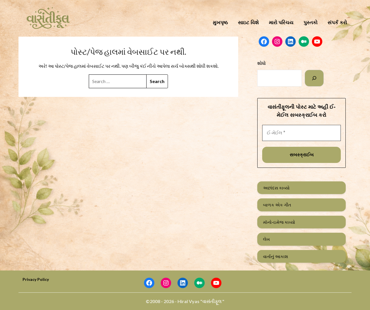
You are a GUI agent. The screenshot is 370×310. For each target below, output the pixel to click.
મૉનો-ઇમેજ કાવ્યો (279, 222)
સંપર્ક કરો (337, 22)
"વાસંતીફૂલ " (212, 301)
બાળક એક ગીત (277, 204)
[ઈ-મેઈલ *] (301, 133)
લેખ (266, 239)
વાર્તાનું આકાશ (275, 256)
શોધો (261, 63)
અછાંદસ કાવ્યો (276, 187)
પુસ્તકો (310, 22)
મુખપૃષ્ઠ (220, 22)
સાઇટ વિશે (248, 22)
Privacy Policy (36, 279)
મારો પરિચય (281, 22)
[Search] (314, 78)
